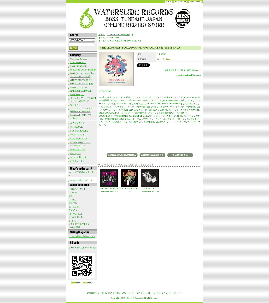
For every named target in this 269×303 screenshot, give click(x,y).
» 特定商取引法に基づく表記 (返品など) (183, 70)
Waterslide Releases (78, 59)
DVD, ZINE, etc (77, 94)
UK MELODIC (76, 127)
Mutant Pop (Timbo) (78, 87)
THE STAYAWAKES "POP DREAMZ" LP (109, 181)
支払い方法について (124, 293)
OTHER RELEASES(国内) (81, 83)
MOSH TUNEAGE (78, 66)
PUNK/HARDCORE (79, 131)
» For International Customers (188, 75)
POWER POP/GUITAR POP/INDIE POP (124, 41)
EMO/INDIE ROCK (78, 139)
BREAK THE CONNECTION (83, 70)
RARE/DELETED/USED (81, 91)
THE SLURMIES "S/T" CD (129, 181)
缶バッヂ (74, 105)
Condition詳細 (74, 227)
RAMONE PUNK (77, 149)
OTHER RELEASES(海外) (81, 80)
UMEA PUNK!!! (77, 135)
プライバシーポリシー (171, 293)
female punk (75, 153)
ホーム (101, 34)
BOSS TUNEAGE (78, 62)
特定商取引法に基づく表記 (99, 293)
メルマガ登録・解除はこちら (82, 236)
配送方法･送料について (147, 293)
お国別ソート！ (77, 161)
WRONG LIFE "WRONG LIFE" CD (150, 181)
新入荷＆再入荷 (77, 123)
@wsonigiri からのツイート (80, 180)
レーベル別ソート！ (79, 157)
